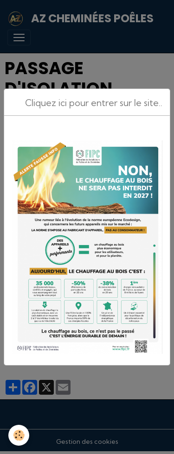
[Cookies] (18, 435)
